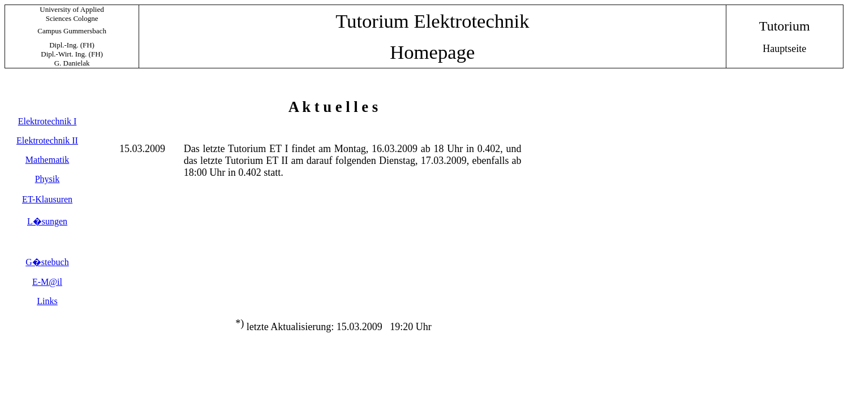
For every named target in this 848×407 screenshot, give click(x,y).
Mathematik (47, 159)
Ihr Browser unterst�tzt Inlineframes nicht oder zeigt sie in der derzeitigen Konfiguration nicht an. (331, 225)
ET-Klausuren (47, 199)
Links (47, 301)
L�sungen (47, 221)
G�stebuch (46, 262)
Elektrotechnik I (47, 121)
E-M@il (47, 282)
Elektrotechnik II (47, 140)
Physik (47, 179)
